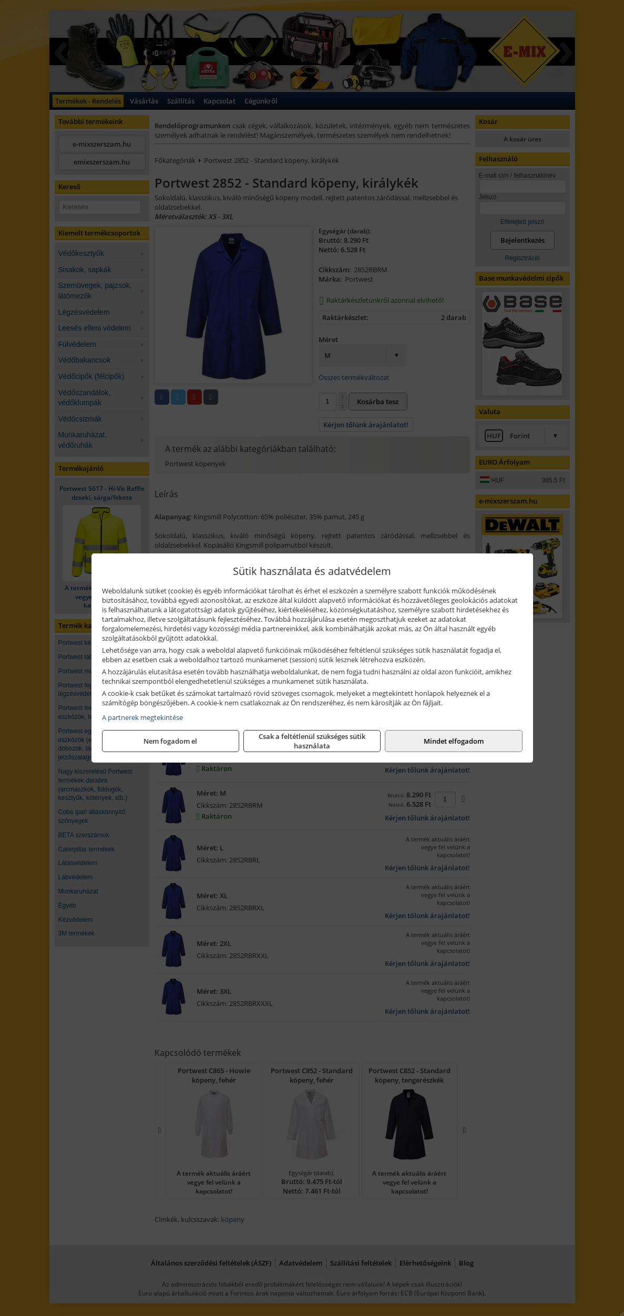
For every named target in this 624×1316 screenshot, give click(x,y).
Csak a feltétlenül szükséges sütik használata (312, 741)
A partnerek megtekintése (142, 717)
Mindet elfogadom (454, 741)
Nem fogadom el (170, 741)
